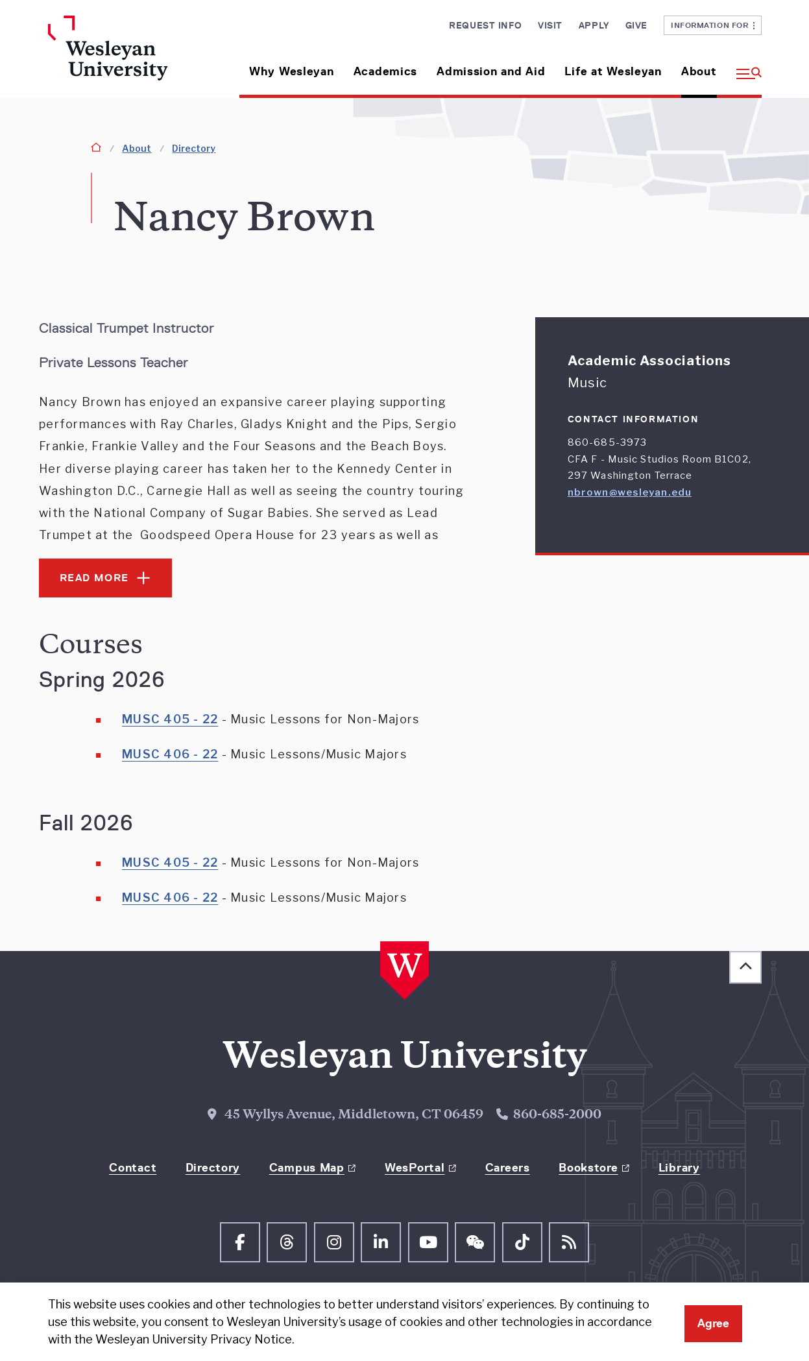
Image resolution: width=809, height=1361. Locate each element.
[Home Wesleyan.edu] (130, 57)
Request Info (485, 25)
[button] (744, 66)
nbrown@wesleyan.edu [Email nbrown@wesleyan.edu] (630, 492)
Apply (594, 25)
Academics (385, 71)
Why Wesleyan (291, 71)
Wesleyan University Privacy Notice (193, 1339)
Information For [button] (713, 24)
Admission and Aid (491, 71)
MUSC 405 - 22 (170, 719)
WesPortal (414, 1168)
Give (636, 25)
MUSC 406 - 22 (170, 754)
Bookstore (588, 1168)
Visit (550, 25)
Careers (507, 1168)
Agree (713, 1323)
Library (679, 1168)
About (699, 71)
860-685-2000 (557, 1115)
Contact (132, 1168)
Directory (193, 148)
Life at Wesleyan (613, 71)
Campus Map (306, 1168)
